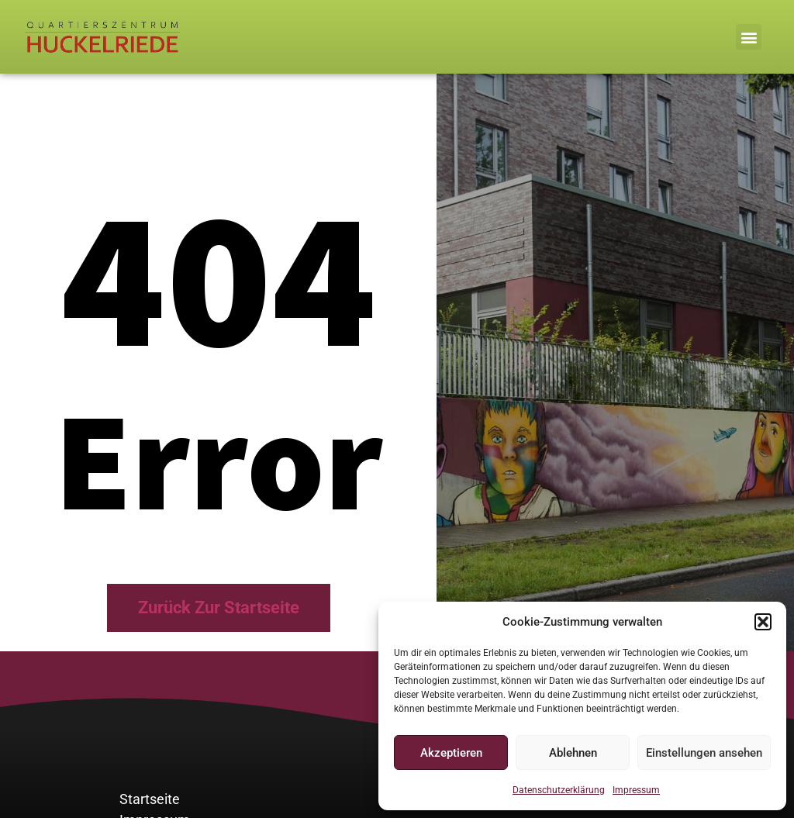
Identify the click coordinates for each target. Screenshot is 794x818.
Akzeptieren (451, 753)
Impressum (636, 790)
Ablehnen (573, 753)
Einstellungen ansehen (704, 753)
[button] (763, 622)
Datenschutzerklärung (559, 790)
